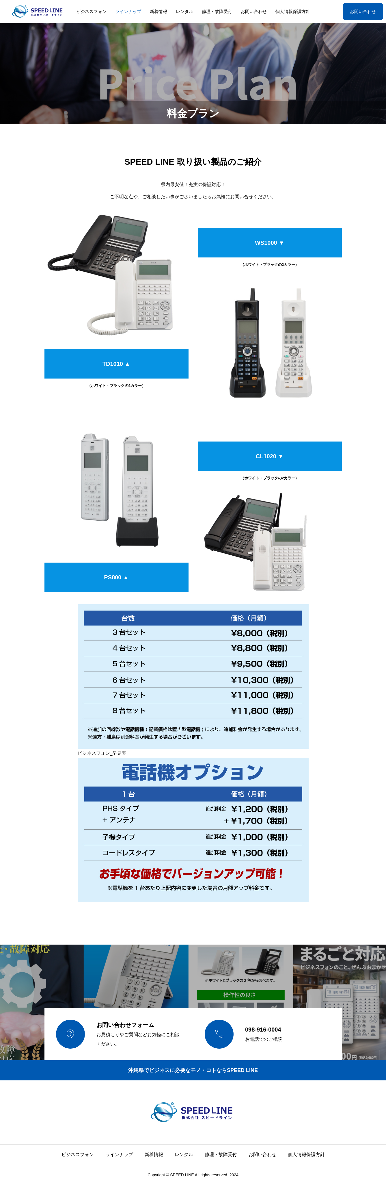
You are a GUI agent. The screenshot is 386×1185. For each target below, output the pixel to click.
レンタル (184, 11)
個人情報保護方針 (292, 11)
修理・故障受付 (217, 11)
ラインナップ (128, 11)
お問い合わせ (254, 11)
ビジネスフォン (91, 11)
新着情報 (158, 11)
